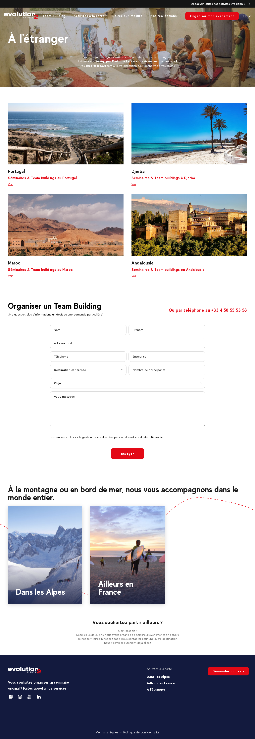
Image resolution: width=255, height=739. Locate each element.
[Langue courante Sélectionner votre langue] (247, 16)
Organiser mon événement (212, 16)
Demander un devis (228, 671)
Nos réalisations (163, 16)
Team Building (54, 16)
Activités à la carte (89, 16)
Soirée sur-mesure (127, 16)
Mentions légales (107, 732)
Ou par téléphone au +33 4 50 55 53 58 (208, 310)
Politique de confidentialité (141, 732)
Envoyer (127, 454)
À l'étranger (156, 689)
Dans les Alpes (158, 677)
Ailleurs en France (161, 683)
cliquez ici (157, 437)
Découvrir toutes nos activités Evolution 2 (220, 3)
